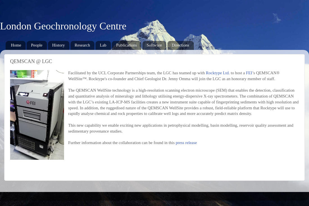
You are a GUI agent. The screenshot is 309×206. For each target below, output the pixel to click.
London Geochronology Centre (63, 26)
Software (154, 45)
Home (16, 45)
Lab (103, 45)
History (58, 45)
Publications (126, 45)
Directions (180, 45)
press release (186, 142)
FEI (249, 73)
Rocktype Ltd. (218, 73)
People (36, 45)
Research (82, 45)
